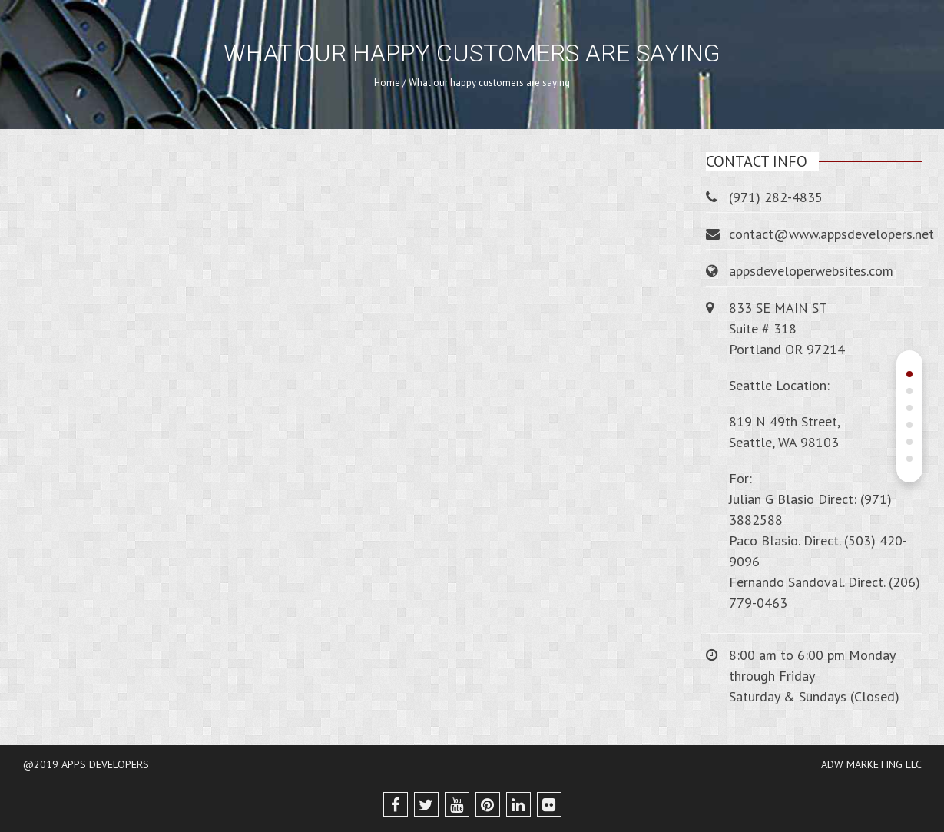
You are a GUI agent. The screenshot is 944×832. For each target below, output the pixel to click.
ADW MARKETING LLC (871, 764)
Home (387, 82)
